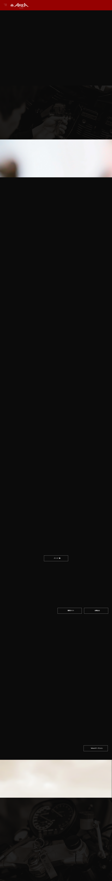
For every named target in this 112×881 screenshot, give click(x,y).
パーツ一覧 (57, 532)
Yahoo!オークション (97, 679)
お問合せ (97, 584)
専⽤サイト (71, 584)
